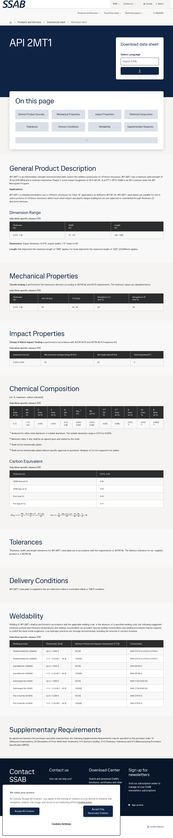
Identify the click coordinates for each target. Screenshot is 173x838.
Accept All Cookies (35, 813)
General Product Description (32, 114)
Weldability (104, 126)
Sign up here (136, 805)
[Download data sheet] (140, 71)
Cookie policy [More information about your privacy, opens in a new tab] (85, 806)
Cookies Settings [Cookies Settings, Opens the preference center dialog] (61, 823)
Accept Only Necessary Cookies (88, 813)
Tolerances (32, 126)
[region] (61, 812)
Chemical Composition (140, 114)
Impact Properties (104, 114)
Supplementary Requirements (142, 126)
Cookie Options (155, 827)
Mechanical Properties (68, 114)
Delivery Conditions (68, 126)
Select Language (130, 54)
